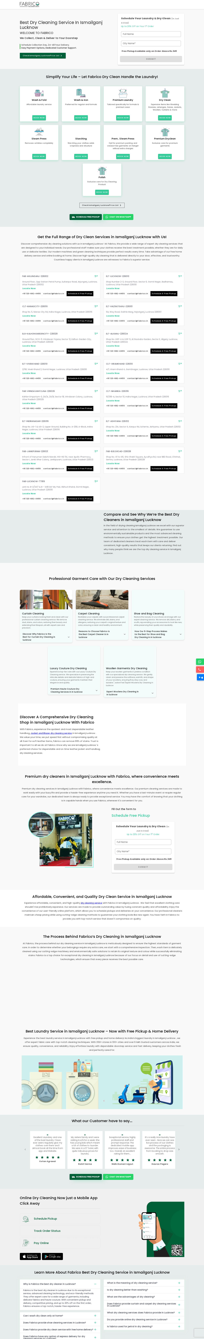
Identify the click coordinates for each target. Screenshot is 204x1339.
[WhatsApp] (200, 662)
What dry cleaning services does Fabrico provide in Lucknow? (144, 1312)
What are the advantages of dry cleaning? (144, 1297)
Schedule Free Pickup (86, 217)
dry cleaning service (91, 902)
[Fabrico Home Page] (29, 4)
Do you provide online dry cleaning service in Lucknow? (144, 1319)
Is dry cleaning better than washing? (144, 1290)
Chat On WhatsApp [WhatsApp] (118, 217)
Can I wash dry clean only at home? (60, 1315)
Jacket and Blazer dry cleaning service (51, 733)
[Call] (200, 669)
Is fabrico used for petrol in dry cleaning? (144, 1326)
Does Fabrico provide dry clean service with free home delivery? (60, 1329)
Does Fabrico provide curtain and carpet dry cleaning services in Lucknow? (144, 1304)
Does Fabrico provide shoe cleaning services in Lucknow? (60, 1322)
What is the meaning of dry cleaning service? (144, 1283)
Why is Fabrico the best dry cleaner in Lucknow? (60, 1284)
